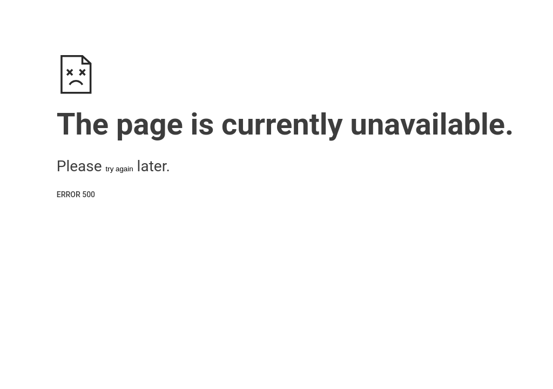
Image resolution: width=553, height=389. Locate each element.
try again (119, 169)
